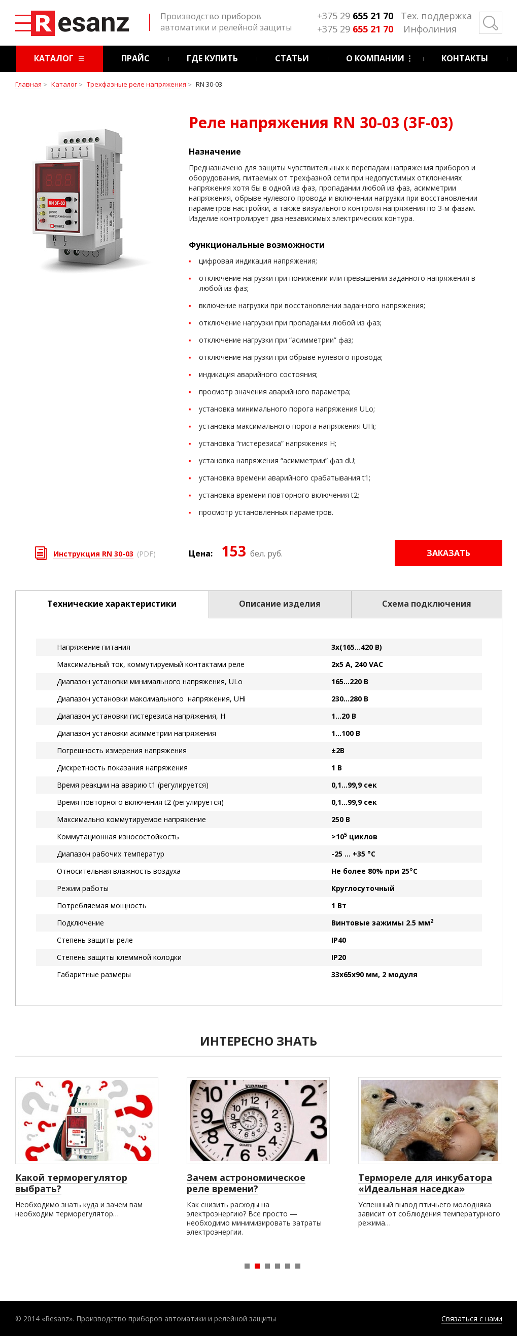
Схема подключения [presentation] (426, 603)
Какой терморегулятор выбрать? (71, 1183)
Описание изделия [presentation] (280, 603)
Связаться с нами (471, 1318)
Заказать (448, 553)
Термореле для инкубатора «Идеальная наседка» (425, 1183)
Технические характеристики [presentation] (112, 603)
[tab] (112, 604)
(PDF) (104, 552)
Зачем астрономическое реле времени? (246, 1183)
